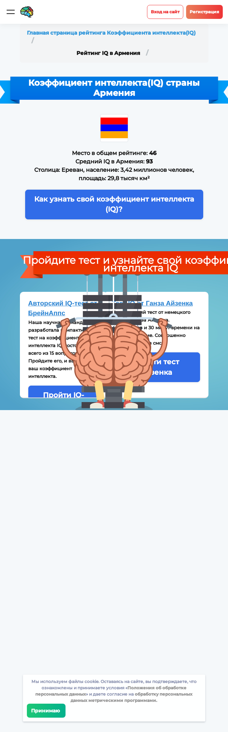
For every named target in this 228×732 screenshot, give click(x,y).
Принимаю (46, 711)
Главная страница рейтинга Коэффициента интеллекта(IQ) (111, 32)
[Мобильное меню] (10, 12)
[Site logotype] (27, 11)
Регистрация (204, 11)
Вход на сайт (165, 11)
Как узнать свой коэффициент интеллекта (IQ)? (114, 204)
